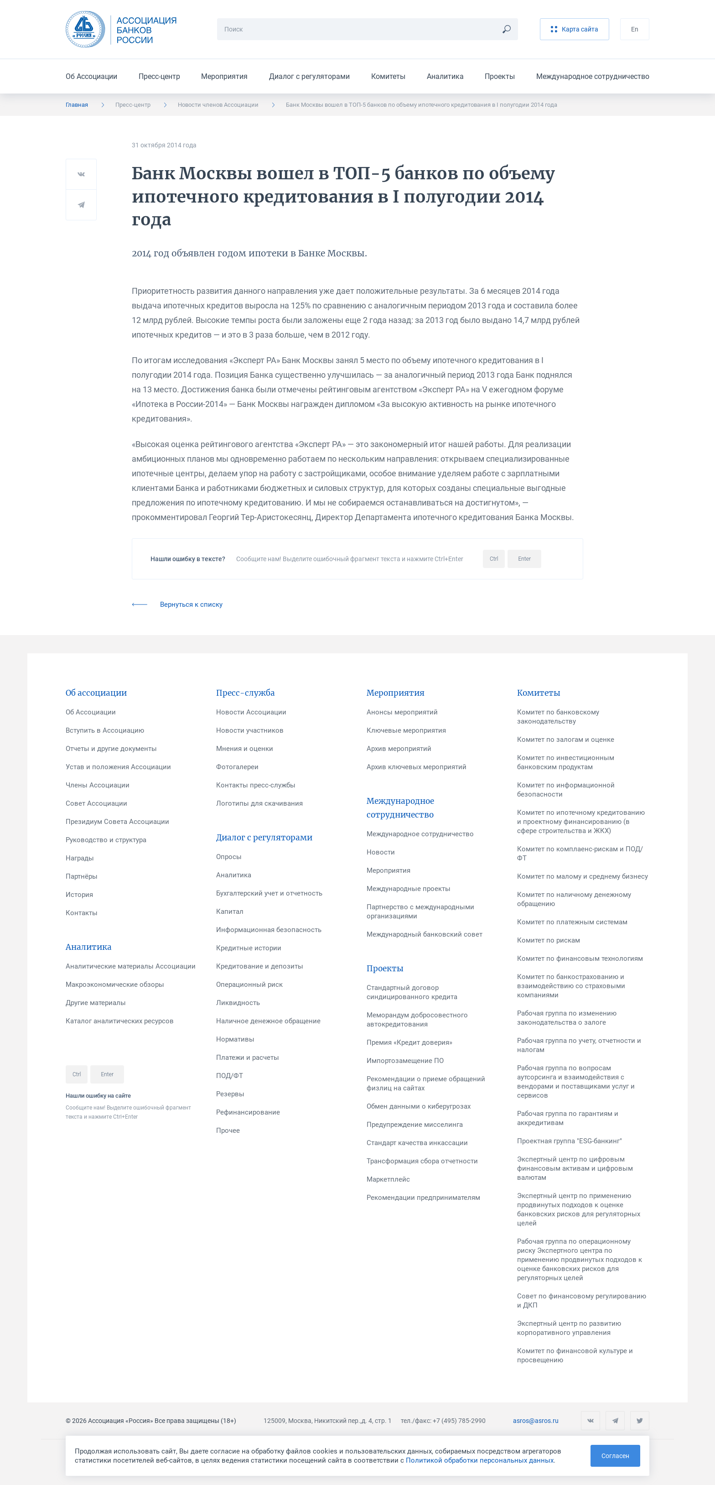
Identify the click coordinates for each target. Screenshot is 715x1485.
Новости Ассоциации (251, 712)
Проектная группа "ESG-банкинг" (569, 1141)
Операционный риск (249, 984)
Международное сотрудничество (592, 76)
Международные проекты (409, 889)
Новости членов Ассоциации (218, 104)
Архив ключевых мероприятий (416, 767)
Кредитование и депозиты (259, 966)
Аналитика (445, 76)
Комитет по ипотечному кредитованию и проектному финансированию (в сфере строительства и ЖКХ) (581, 821)
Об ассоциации (96, 693)
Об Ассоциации (91, 76)
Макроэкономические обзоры (115, 984)
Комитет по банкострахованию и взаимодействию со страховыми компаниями (571, 986)
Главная (77, 104)
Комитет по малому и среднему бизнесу (582, 876)
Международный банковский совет (424, 934)
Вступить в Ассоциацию (105, 730)
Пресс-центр (159, 76)
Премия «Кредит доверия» (409, 1042)
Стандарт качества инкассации (417, 1143)
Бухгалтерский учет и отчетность (269, 893)
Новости (381, 852)
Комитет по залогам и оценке (565, 739)
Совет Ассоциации (96, 803)
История (79, 895)
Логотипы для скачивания (259, 803)
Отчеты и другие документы (111, 749)
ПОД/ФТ (229, 1076)
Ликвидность (238, 1003)
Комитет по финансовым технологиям (580, 958)
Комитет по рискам (548, 940)
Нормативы (235, 1039)
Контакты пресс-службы (255, 785)
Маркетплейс (388, 1179)
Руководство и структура (106, 840)
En (634, 29)
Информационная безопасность (268, 930)
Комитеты (388, 76)
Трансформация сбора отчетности (422, 1161)
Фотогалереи (237, 767)
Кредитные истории (248, 948)
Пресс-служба (245, 693)
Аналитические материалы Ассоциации (131, 966)
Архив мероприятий (399, 749)
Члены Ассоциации (98, 785)
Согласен (615, 1455)
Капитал (230, 911)
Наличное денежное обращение (268, 1021)
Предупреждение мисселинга (415, 1124)
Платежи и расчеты (247, 1057)
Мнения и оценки (244, 749)
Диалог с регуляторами (309, 76)
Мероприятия (224, 76)
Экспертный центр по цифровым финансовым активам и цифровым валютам (575, 1168)
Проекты (500, 76)
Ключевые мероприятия (406, 730)
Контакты (82, 913)
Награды (80, 858)
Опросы (229, 857)
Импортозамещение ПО (405, 1061)
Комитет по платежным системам (572, 922)
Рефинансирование (248, 1112)
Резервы (230, 1094)
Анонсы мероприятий (402, 712)
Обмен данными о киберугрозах (419, 1106)
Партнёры (82, 876)
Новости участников (250, 730)
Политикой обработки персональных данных (480, 1460)
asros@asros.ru (536, 1420)
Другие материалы (96, 1003)
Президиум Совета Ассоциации (117, 822)
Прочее (228, 1130)
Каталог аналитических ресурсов (120, 1021)
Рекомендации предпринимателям (423, 1197)
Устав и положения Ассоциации (118, 767)
